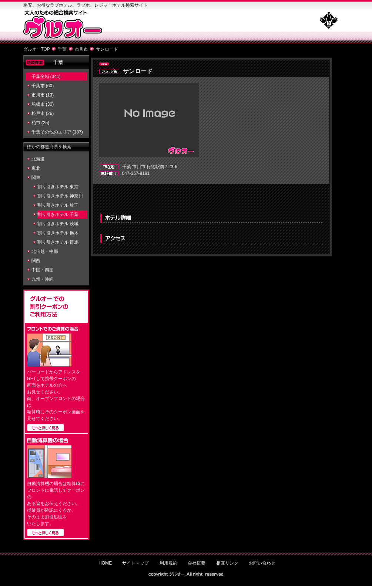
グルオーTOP (36, 49)
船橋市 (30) (42, 104)
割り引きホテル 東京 (57, 186)
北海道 (38, 159)
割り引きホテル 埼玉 (57, 205)
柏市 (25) (40, 122)
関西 (35, 260)
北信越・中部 (44, 251)
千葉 (62, 49)
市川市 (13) (42, 95)
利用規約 (168, 563)
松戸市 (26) (42, 113)
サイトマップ (135, 563)
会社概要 (196, 563)
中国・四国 (42, 269)
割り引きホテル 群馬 (57, 242)
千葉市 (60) (42, 85)
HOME (105, 563)
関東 (35, 177)
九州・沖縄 (42, 279)
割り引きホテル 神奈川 (60, 196)
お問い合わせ (262, 563)
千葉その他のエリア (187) (57, 132)
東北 (35, 168)
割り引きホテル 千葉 (57, 214)
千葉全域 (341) (46, 76)
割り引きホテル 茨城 (57, 223)
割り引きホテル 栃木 (57, 233)
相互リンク (227, 563)
